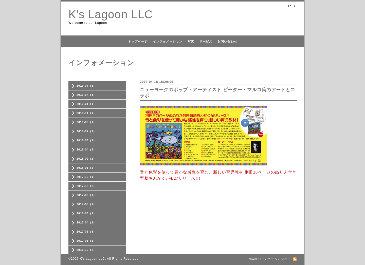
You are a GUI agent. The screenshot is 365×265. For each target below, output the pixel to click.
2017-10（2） (87, 185)
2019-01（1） (87, 103)
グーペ (272, 259)
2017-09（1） (87, 195)
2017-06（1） (87, 204)
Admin (285, 259)
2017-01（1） (87, 240)
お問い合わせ (227, 41)
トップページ (138, 41)
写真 (191, 41)
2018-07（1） (87, 131)
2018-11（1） (87, 113)
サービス (205, 41)
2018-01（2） (87, 167)
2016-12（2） (87, 249)
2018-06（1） (87, 140)
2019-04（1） (87, 94)
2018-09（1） (87, 122)
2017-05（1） (87, 213)
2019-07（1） (87, 85)
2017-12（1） (87, 176)
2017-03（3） (87, 231)
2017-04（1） (87, 222)
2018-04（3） (87, 149)
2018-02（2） (87, 158)
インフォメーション (167, 41)
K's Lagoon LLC (110, 14)
